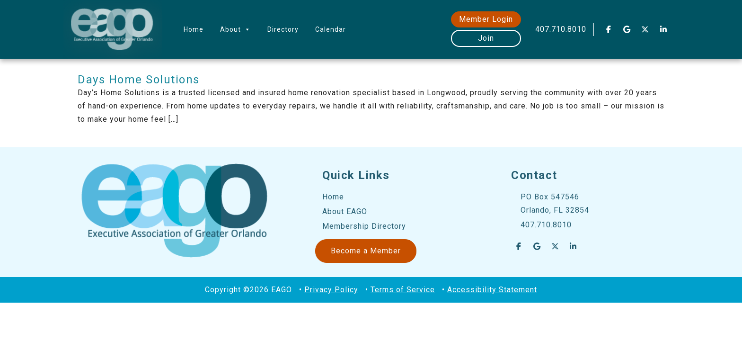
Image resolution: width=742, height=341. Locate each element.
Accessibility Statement (492, 289)
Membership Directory (364, 226)
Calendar (330, 29)
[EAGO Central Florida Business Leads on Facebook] (608, 29)
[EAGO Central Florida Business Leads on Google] (627, 29)
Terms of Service (403, 289)
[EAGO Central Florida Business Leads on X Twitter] (645, 29)
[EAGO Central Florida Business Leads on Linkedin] (663, 29)
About (235, 29)
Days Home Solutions (139, 79)
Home (193, 29)
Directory (283, 29)
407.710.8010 (560, 29)
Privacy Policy (331, 289)
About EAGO (344, 211)
